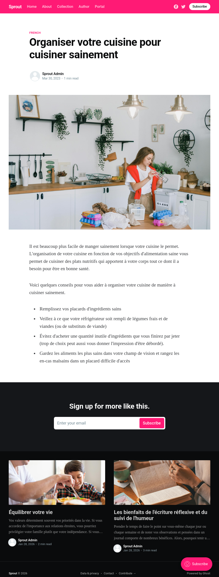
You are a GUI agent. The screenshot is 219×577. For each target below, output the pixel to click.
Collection (65, 6)
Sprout (15, 6)
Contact (109, 573)
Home (32, 6)
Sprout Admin (53, 74)
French (35, 32)
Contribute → (127, 573)
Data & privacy (89, 573)
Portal (99, 6)
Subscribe (199, 6)
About (47, 6)
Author (84, 6)
